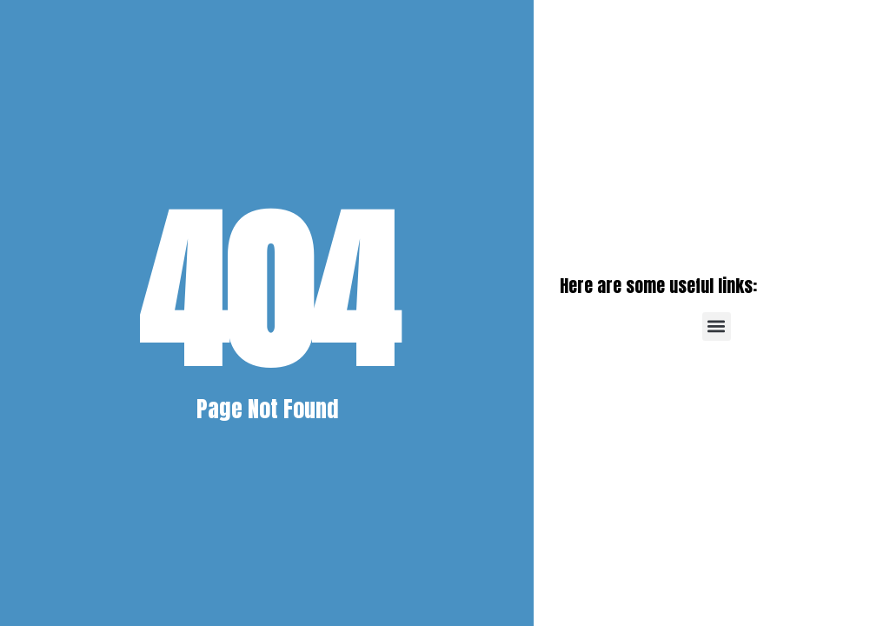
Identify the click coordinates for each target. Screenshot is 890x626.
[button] (716, 326)
